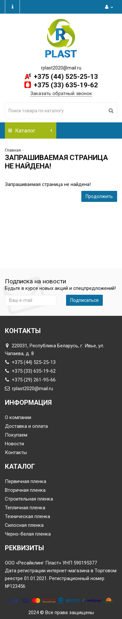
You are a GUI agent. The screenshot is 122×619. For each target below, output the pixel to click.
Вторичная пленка (25, 490)
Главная (13, 150)
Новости (14, 444)
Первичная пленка (25, 481)
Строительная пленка (29, 499)
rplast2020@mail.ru (29, 388)
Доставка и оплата (26, 426)
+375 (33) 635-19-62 (65, 85)
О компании (18, 417)
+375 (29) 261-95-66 (30, 380)
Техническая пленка (27, 516)
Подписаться (84, 300)
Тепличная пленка (25, 508)
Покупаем (16, 435)
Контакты (16, 452)
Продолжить (99, 196)
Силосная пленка (24, 525)
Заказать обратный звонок (61, 93)
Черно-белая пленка (28, 534)
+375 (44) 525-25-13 (65, 76)
